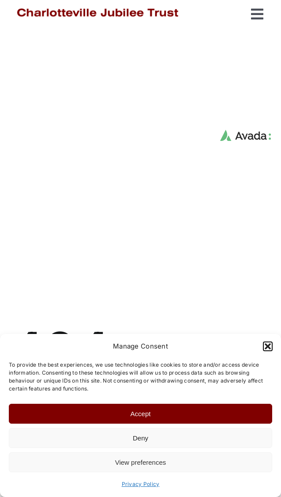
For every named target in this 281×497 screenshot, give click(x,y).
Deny (140, 438)
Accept (141, 413)
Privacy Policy (141, 484)
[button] (267, 346)
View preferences (140, 462)
